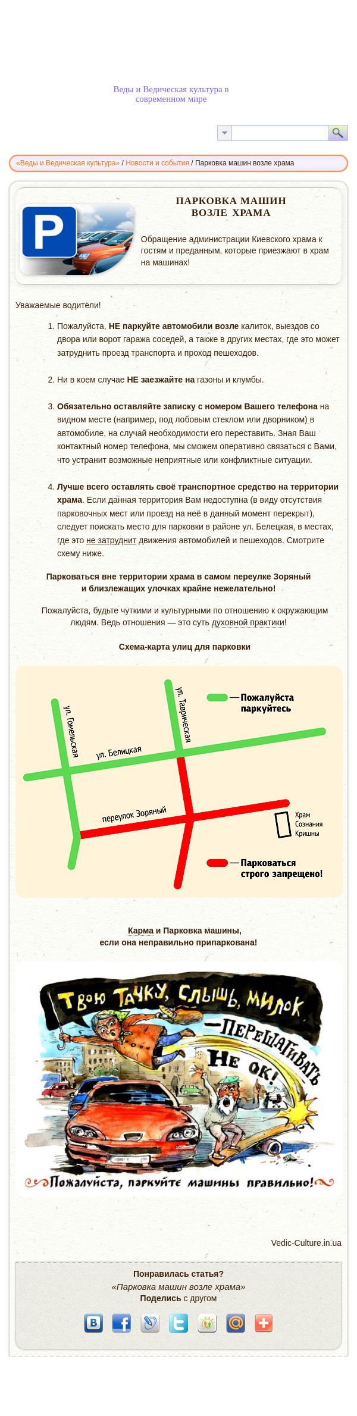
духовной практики (248, 622)
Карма (141, 930)
